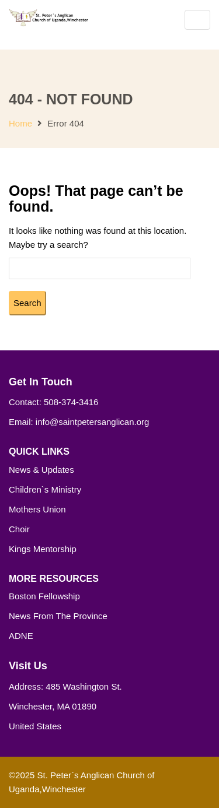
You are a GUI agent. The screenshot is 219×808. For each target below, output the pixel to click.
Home (20, 123)
